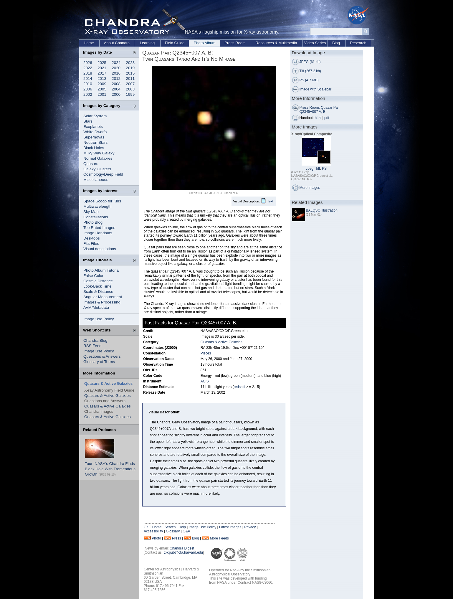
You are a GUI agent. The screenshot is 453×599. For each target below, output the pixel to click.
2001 (101, 94)
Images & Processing (101, 302)
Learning (147, 43)
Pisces (206, 353)
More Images (310, 188)
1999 (130, 94)
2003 (130, 89)
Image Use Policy (98, 319)
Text (270, 201)
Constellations (95, 217)
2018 (87, 73)
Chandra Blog (95, 340)
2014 (87, 78)
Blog (336, 43)
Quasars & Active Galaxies (107, 395)
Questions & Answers (102, 356)
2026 (87, 62)
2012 (116, 78)
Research (358, 43)
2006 (87, 89)
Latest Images (230, 527)
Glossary (173, 531)
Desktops (91, 238)
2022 (87, 68)
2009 (101, 84)
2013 (101, 78)
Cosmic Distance (98, 281)
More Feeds (219, 538)
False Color (93, 275)
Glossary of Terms (99, 361)
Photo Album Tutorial (101, 270)
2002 (87, 94)
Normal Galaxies (98, 158)
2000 (116, 94)
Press (176, 538)
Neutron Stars (95, 142)
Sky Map (91, 211)
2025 (101, 62)
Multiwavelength (97, 206)
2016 (116, 73)
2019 (130, 68)
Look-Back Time (97, 286)
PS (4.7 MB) (309, 80)
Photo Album (205, 43)
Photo (156, 538)
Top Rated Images (99, 227)
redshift (239, 387)
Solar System (95, 116)
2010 (87, 84)
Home (89, 43)
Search (170, 527)
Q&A (186, 531)
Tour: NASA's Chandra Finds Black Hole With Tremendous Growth (110, 468)
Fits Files (91, 243)
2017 (101, 73)
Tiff (317, 168)
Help (182, 527)
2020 (116, 68)
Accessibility (153, 531)
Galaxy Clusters (97, 169)
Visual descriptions (99, 249)
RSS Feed (92, 346)
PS (324, 168)
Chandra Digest (182, 548)
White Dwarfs (95, 132)
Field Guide (174, 43)
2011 (130, 78)
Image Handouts (97, 233)
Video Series (315, 43)
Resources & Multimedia (276, 43)
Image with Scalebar (316, 89)
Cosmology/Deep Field (103, 174)
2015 (130, 73)
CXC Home (153, 527)
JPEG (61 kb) (310, 62)
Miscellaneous (95, 179)
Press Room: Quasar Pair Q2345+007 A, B (320, 109)
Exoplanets (93, 126)
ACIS (205, 381)
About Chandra (117, 43)
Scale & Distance (98, 291)
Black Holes (93, 148)
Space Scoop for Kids (102, 201)
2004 (116, 89)
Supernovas (93, 137)
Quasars (90, 163)
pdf (326, 118)
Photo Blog (92, 222)
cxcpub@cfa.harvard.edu (183, 552)
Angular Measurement (102, 297)
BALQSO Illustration (322, 210)
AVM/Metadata (96, 307)
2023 (130, 62)
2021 (101, 68)
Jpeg (309, 168)
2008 (116, 84)
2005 (101, 89)
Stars (87, 121)
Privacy (250, 527)
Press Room (235, 43)
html (318, 118)
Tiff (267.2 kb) (310, 71)
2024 (116, 62)
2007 (130, 84)
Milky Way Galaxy (98, 153)
